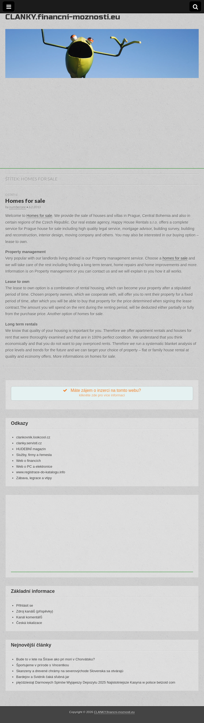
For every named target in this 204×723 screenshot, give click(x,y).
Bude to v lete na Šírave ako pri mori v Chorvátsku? (55, 659)
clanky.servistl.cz (29, 443)
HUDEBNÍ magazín (31, 449)
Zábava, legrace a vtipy (34, 478)
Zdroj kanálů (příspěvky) (34, 611)
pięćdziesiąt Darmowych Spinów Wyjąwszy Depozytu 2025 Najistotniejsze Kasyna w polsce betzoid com (95, 682)
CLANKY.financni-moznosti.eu (62, 17)
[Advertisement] (102, 131)
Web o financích (28, 461)
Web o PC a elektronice (34, 467)
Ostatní (11, 194)
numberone (17, 207)
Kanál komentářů (29, 617)
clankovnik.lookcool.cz (33, 437)
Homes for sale (25, 200)
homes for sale (175, 258)
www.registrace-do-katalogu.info (40, 472)
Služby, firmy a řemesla (34, 455)
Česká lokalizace (29, 623)
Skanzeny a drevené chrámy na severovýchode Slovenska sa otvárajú (69, 671)
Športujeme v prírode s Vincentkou (42, 665)
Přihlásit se (24, 605)
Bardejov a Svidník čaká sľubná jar (42, 677)
